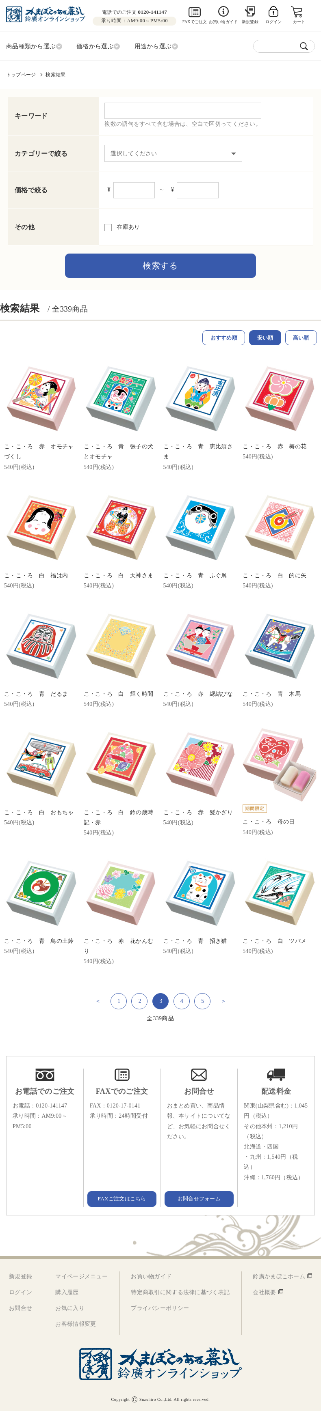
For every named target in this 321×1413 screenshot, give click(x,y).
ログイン (20, 1294)
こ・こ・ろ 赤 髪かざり (198, 814)
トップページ (21, 73)
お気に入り (69, 1310)
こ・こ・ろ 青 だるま (36, 696)
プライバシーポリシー (160, 1310)
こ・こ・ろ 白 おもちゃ (39, 814)
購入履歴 (66, 1294)
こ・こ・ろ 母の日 (269, 824)
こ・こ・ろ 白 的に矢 (274, 577)
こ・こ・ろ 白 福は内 (36, 577)
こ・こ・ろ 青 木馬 (272, 696)
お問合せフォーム (199, 1200)
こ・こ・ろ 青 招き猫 (195, 943)
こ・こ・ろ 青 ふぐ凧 (195, 577)
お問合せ (20, 1310)
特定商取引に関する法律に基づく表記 (180, 1294)
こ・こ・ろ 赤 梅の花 (274, 448)
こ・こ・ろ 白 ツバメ (274, 943)
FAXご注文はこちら (122, 1200)
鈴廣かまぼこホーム (279, 1278)
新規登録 (250, 21)
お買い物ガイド (223, 21)
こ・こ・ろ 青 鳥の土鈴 (39, 943)
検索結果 (55, 73)
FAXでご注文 (194, 21)
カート (299, 21)
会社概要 (264, 1294)
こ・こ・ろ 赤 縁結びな (198, 696)
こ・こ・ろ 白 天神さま (118, 577)
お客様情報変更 (75, 1326)
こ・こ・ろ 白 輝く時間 (118, 696)
